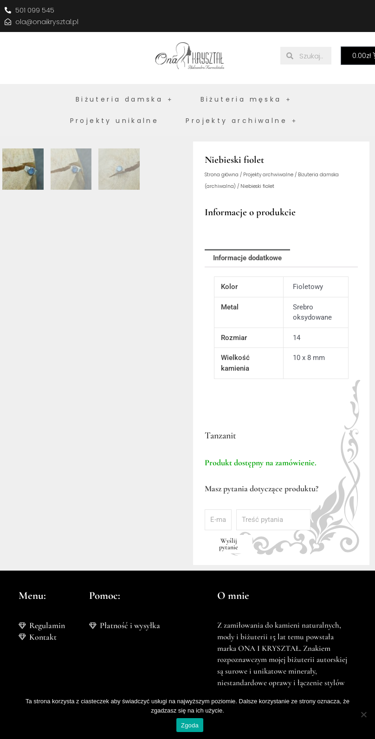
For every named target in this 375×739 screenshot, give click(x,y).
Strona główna (222, 174)
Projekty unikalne (114, 120)
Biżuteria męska (246, 99)
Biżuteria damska (125, 99)
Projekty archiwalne (241, 121)
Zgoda (190, 725)
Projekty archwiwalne (268, 174)
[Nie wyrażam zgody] (363, 714)
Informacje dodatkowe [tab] (247, 258)
